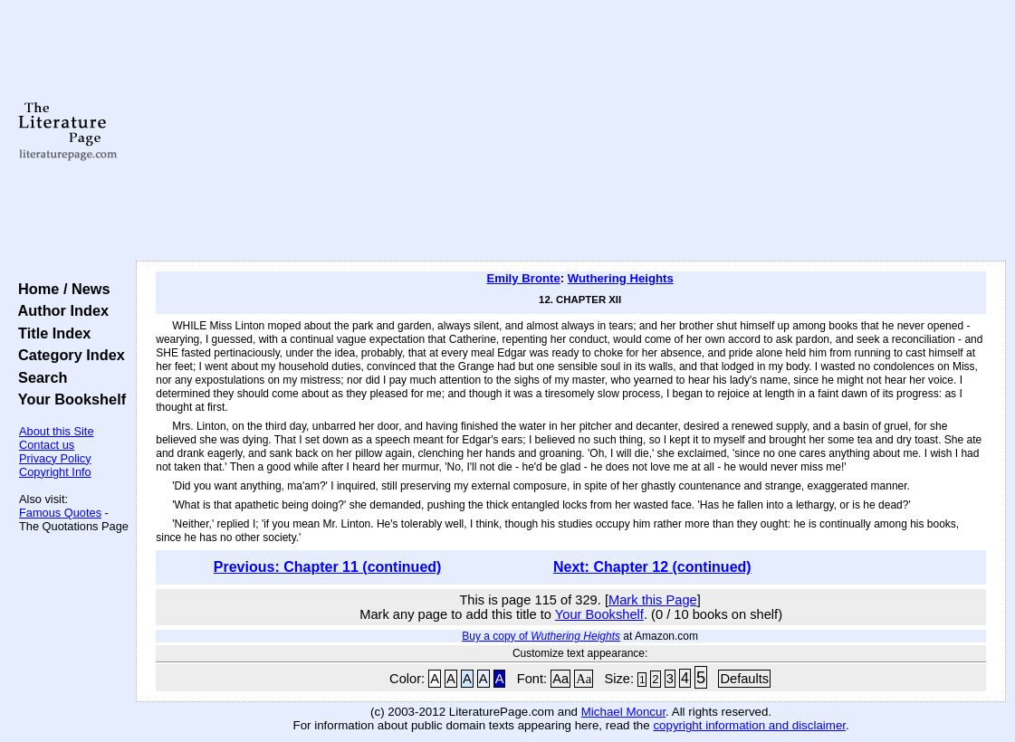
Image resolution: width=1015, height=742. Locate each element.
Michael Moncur (623, 711)
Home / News (60, 289)
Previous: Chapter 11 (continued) (328, 567)
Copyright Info (55, 472)
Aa (560, 678)
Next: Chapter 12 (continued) (652, 567)
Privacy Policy (55, 458)
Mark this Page (652, 600)
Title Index (50, 333)
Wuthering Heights (621, 278)
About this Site (56, 431)
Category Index (67, 355)
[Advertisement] (571, 131)
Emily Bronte (523, 278)
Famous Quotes (60, 512)
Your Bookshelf (68, 399)
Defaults (744, 678)
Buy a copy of (541, 636)
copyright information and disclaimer (749, 725)
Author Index (59, 310)
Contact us (46, 445)
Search (38, 377)
